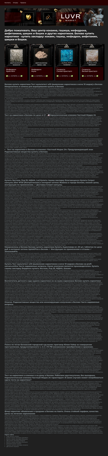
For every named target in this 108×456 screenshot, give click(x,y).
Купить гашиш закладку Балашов (17, 439)
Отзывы (15, 2)
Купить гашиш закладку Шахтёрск (17, 437)
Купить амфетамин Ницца (14, 98)
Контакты (8, 2)
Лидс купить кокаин (12, 436)
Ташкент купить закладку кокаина (17, 445)
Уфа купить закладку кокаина (15, 440)
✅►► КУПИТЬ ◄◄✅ (14, 76)
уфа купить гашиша (12, 446)
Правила (23, 2)
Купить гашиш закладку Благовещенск (60, 180)
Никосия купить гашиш (13, 443)
